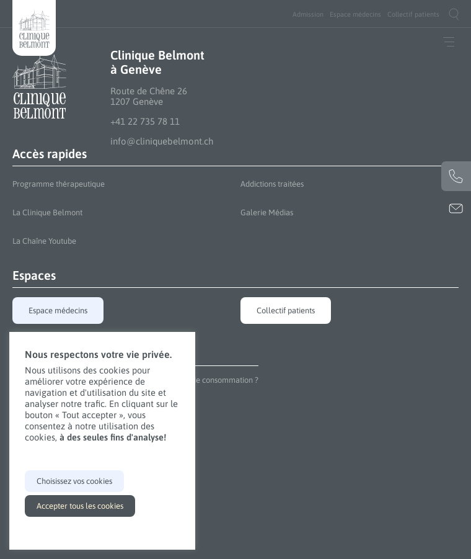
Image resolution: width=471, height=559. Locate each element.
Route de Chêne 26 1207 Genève (148, 96)
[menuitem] (308, 14)
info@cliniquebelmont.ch (161, 141)
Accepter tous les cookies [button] (80, 506)
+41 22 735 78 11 (145, 121)
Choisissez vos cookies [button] (74, 481)
